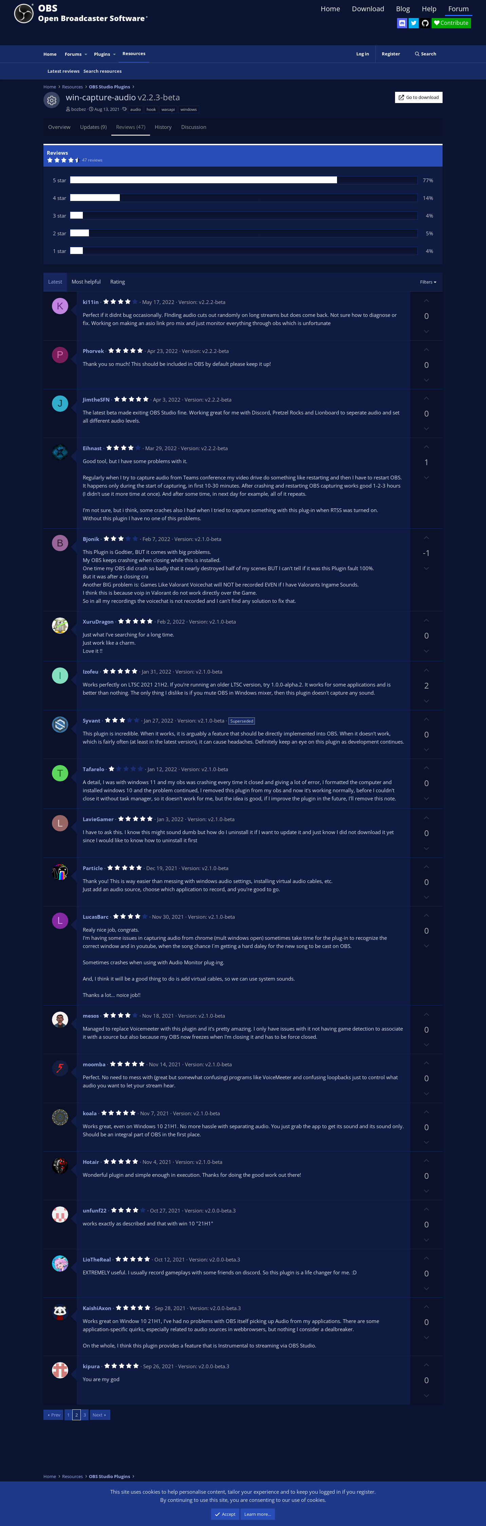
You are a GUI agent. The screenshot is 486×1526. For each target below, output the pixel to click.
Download (368, 8)
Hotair (91, 1161)
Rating (117, 281)
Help (429, 8)
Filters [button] (426, 282)
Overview (59, 126)
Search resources (102, 71)
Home (330, 8)
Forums (73, 54)
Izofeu (90, 671)
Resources (134, 53)
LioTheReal (97, 1259)
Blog (403, 8)
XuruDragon (98, 621)
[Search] (425, 54)
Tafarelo (93, 769)
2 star (59, 233)
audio (135, 109)
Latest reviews (63, 71)
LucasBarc (96, 916)
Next (97, 1415)
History (163, 126)
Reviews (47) (130, 126)
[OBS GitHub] (425, 23)
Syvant (91, 720)
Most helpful (86, 281)
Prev (55, 1415)
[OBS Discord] (402, 23)
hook (151, 109)
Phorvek (93, 350)
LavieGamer (98, 819)
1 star (59, 251)
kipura (91, 1366)
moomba (94, 1064)
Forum (458, 8)
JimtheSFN (96, 399)
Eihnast (92, 448)
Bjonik (91, 539)
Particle (93, 868)
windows (189, 109)
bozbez (78, 109)
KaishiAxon (97, 1308)
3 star (59, 215)
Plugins (102, 54)
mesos (91, 1015)
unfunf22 (95, 1210)
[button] (86, 54)
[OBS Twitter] (414, 23)
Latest (55, 281)
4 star (59, 197)
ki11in (91, 302)
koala (90, 1113)
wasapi (168, 109)
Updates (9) (93, 126)
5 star (59, 180)
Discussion (193, 126)
